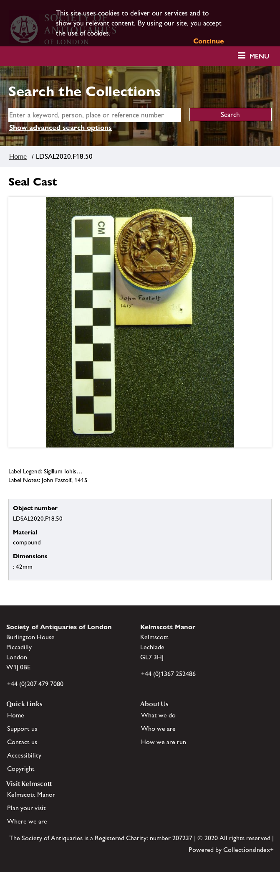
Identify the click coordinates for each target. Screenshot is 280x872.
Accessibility (24, 755)
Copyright (21, 769)
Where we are (27, 821)
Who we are (158, 728)
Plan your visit (26, 808)
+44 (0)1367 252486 (168, 674)
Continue (208, 41)
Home (18, 156)
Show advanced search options (60, 127)
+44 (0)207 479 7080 (35, 684)
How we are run (163, 742)
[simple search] (94, 115)
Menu (259, 56)
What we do (158, 715)
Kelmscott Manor (31, 794)
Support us (22, 728)
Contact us (22, 742)
